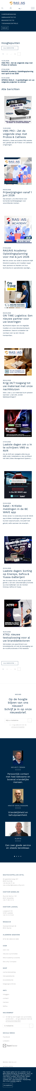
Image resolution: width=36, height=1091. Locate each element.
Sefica (5, 1006)
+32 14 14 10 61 (8, 915)
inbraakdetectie (8, 976)
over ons (6, 950)
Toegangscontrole (9, 23)
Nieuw (4, 28)
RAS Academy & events (11, 958)
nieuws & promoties (10, 954)
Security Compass (9, 961)
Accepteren (8, 1085)
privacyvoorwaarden (13, 1021)
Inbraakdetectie (8, 17)
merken (6, 1002)
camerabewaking (9, 972)
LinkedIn (6, 1041)
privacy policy (8, 1066)
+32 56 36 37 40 (8, 883)
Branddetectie (7, 20)
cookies (13, 1081)
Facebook (6, 1037)
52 (15, 54)
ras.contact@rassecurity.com (13, 885)
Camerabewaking (8, 14)
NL (20, 8)
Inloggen (6, 994)
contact (5, 998)
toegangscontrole (9, 984)
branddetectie (8, 980)
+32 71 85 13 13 (8, 900)
